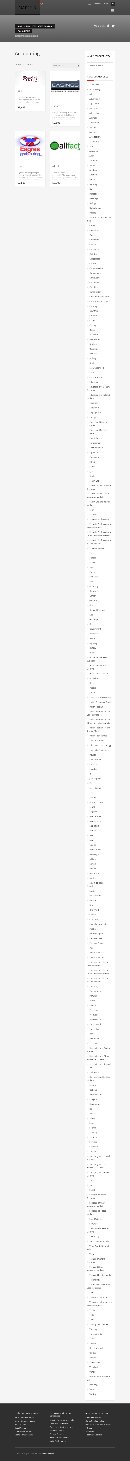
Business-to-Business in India (99, 219)
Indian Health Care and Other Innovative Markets (98, 721)
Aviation (93, 170)
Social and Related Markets (96, 1212)
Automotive (95, 160)
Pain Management (98, 924)
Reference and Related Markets (98, 1079)
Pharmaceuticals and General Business (97, 964)
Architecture (95, 136)
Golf (91, 624)
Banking (93, 184)
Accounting (95, 89)
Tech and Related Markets (101, 1275)
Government (95, 629)
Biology (93, 203)
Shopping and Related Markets (98, 1174)
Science (93, 1127)
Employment (95, 412)
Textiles (93, 1310)
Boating (93, 212)
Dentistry (94, 334)
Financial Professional (99, 519)
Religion (93, 1099)
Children (93, 244)
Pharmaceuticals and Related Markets (97, 980)
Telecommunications (99, 1297)
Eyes (92, 471)
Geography (95, 619)
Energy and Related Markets (97, 432)
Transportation (96, 1334)
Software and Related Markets (98, 1230)
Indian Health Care (98, 706)
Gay (91, 605)
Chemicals (94, 239)
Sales (92, 1123)
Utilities (93, 1353)
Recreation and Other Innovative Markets (98, 1058)
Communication (97, 268)
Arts (91, 146)
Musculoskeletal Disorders (95, 884)
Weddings (94, 1384)
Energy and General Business (97, 424)
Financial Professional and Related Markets (100, 542)
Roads (92, 1113)
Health (93, 638)
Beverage (94, 198)
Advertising (95, 99)
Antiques (94, 127)
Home (92, 652)
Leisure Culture (96, 802)
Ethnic (92, 462)
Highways (94, 643)
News (92, 905)
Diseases (93, 353)
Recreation (94, 1043)
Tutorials (93, 1343)
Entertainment (96, 438)
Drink (92, 363)
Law (91, 792)
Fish (91, 553)
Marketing (94, 825)
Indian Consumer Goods (101, 702)
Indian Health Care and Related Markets (98, 729)
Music (92, 891)
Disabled (93, 344)
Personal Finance (97, 943)
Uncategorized (96, 1348)
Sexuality (94, 1146)
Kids (91, 783)
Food (92, 567)
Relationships (96, 1094)
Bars (92, 189)
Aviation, (93, 174)
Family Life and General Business (99, 487)
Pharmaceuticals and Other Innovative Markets (98, 972)
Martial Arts (95, 830)
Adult (92, 94)
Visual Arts (94, 1367)
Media (92, 840)
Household (94, 678)
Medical (93, 845)
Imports (93, 692)
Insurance (94, 754)
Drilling (93, 358)
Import (93, 687)
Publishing (94, 1029)
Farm (92, 510)
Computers (95, 277)
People (93, 928)
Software (94, 1223)
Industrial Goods (97, 740)
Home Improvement (99, 673)
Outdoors (94, 919)
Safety (92, 1118)
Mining (93, 864)
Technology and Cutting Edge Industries (99, 1286)
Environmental (96, 447)
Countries (94, 310)
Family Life (94, 480)
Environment (95, 443)
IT (90, 773)
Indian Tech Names (98, 735)
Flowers (93, 562)
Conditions (94, 287)
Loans (92, 807)
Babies (93, 179)
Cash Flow (94, 230)
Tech (92, 1254)
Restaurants (95, 1104)
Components (95, 273)
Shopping (94, 1151)
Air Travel (94, 108)
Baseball (93, 193)
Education (94, 382)
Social (92, 1190)
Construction (95, 292)
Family (92, 476)
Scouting (93, 1132)
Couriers (93, 315)
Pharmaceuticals (97, 957)
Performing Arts (97, 933)
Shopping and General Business (98, 1158)
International (95, 759)
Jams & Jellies (95, 778)
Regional (93, 1089)
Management (96, 821)
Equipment (94, 457)
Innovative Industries (99, 750)
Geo (91, 614)
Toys (92, 1319)
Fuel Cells (94, 576)
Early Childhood (97, 367)
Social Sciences (96, 1219)
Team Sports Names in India (98, 1248)
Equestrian (94, 452)
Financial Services (97, 548)
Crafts (92, 320)
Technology (95, 1279)
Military (93, 859)
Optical (93, 914)
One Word (94, 910)
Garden (93, 595)
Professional (95, 1019)
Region (93, 1085)
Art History (94, 141)
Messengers (95, 854)
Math (92, 835)
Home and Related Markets (96, 667)
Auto (92, 155)
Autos (92, 165)
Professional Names (23, 1431)
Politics (93, 1005)
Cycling (93, 325)
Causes (93, 235)
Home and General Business (97, 659)
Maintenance (95, 816)
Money (93, 868)
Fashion (93, 514)
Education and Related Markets (98, 397)
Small (92, 1180)
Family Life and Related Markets (99, 503)
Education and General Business (98, 388)
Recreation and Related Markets (99, 1066)
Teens (92, 1292)
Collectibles (95, 258)
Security (93, 1137)
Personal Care (96, 938)
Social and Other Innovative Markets (96, 1204)
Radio (92, 1033)
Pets (91, 947)
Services (93, 1142)
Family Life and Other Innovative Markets (98, 495)
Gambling (94, 586)
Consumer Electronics (99, 296)
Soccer (93, 1185)
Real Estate (95, 1038)
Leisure (93, 797)
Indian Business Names (100, 697)
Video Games (96, 1362)
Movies (93, 878)
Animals (93, 117)
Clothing (93, 254)
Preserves (94, 1010)
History (93, 647)
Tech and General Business (96, 1260)
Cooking (93, 306)
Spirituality (94, 1236)
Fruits (92, 572)
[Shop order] (66, 65)
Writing (93, 1394)
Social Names (20, 1428)
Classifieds (94, 249)
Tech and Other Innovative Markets (95, 1269)
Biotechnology (96, 208)
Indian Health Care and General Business (98, 713)
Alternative (94, 113)
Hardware (94, 633)
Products (94, 1014)
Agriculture (95, 103)
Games (93, 591)
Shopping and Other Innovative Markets (97, 1166)
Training (93, 1329)
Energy (93, 417)
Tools (92, 1314)
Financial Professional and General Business (100, 526)
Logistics (93, 811)
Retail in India (20, 1424)
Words (92, 1389)
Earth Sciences (96, 377)
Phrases (93, 995)
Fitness (93, 557)
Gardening (94, 600)
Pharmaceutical (97, 952)
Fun (91, 581)
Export (93, 466)
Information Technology (100, 745)
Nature (93, 900)
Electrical (94, 403)
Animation (94, 122)
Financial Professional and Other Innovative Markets (100, 534)
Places (92, 1000)
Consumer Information (100, 301)
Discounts (94, 349)
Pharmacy (94, 986)
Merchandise (95, 849)
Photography (95, 991)
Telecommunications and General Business (99, 1304)
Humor (93, 683)
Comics (93, 263)
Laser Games (95, 788)
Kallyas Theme (48, 1453)
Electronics (94, 407)
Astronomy (95, 151)
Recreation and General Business (99, 1050)
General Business (97, 610)
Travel (92, 1338)
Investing (94, 769)
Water (92, 1371)
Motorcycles (95, 873)
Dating (93, 330)
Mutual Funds (96, 895)
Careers (93, 225)
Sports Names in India (99, 1241)
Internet (93, 764)
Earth (92, 372)
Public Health (96, 1024)
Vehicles (93, 1357)
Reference (94, 1072)
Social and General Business (96, 1196)
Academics (94, 84)
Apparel (93, 132)
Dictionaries (95, 339)
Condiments (95, 282)
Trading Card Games (99, 1324)
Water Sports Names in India (98, 1378)
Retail (92, 1108)
